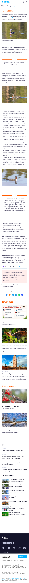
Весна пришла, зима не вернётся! (10, 432)
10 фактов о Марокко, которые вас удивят (14, 374)
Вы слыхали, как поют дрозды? (10, 406)
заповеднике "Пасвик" (11, 18)
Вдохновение (17, 6)
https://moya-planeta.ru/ (7, 564)
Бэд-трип (9, 6)
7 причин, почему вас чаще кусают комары (14, 322)
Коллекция (24, 6)
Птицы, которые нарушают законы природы (14, 346)
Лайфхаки (3, 6)
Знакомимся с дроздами (8, 408)
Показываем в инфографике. (9, 324)
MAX (20, 266)
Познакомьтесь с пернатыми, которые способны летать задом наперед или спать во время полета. (14, 350)
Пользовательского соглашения (9, 574)
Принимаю (22, 556)
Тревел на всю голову (7, 284)
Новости (5, 445)
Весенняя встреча (7, 430)
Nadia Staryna (5, 371)
